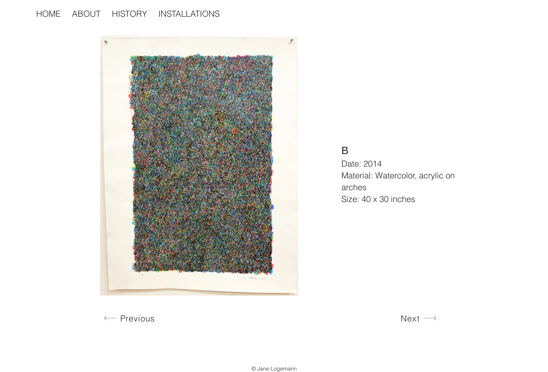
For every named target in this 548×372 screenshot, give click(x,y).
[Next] (419, 318)
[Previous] (129, 318)
